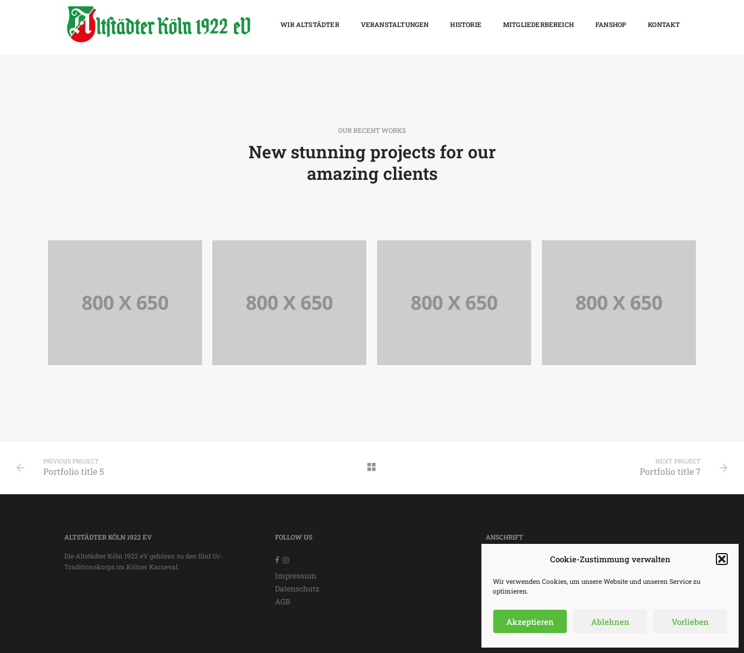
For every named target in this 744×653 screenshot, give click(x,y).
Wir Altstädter (309, 24)
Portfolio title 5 (73, 471)
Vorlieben (690, 621)
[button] (721, 559)
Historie (465, 24)
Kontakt (664, 24)
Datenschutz (297, 588)
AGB (282, 601)
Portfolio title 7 (670, 471)
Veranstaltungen (395, 24)
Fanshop (610, 24)
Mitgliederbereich (538, 24)
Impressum (296, 575)
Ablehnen (610, 621)
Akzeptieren (530, 621)
